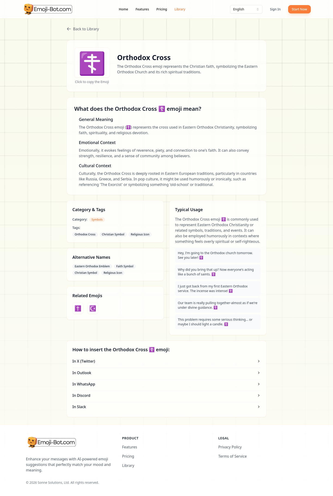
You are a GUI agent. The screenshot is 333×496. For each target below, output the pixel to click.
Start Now (299, 9)
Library (180, 9)
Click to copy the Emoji (92, 82)
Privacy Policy (230, 447)
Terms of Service (232, 456)
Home (123, 9)
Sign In (275, 9)
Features (142, 9)
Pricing (161, 9)
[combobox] (246, 9)
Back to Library (83, 28)
